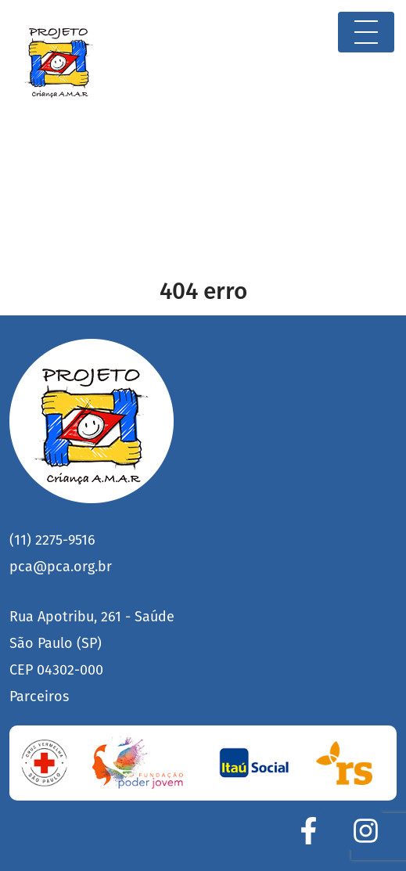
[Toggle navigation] (366, 32)
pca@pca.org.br (60, 566)
